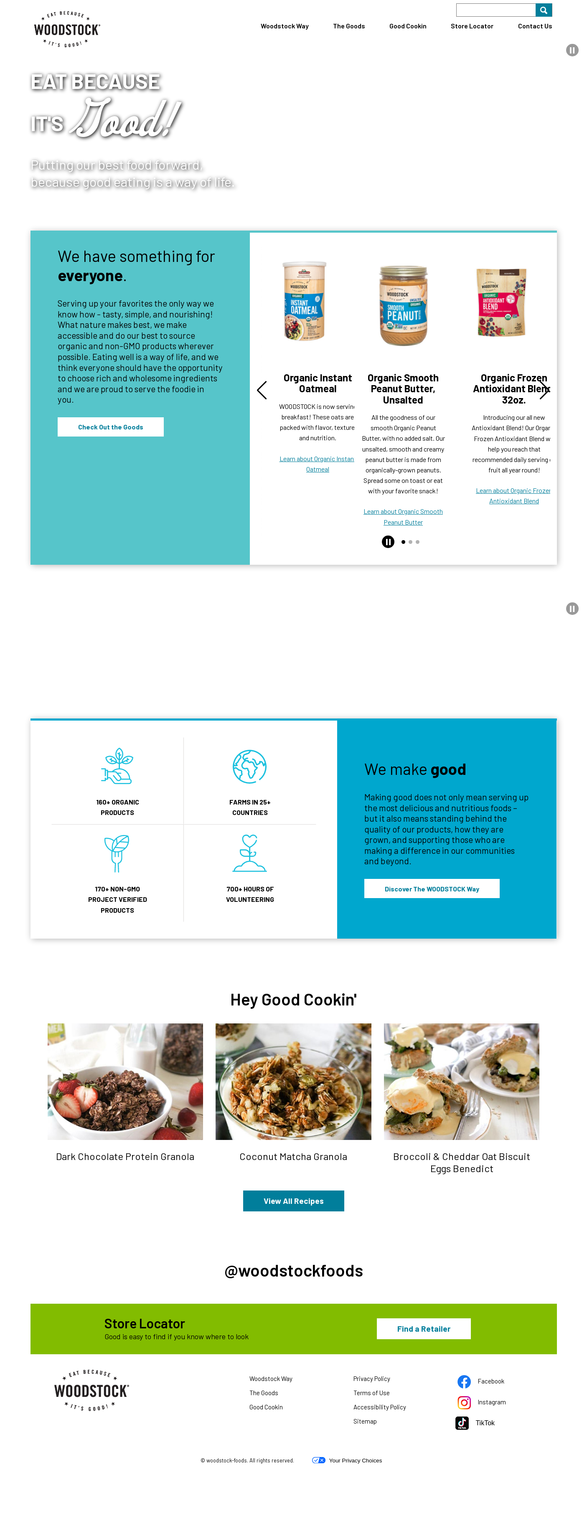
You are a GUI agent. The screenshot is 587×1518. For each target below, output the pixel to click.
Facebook (491, 1424)
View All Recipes (294, 1119)
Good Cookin (408, 26)
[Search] (504, 10)
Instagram (492, 1445)
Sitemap (365, 1463)
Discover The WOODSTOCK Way (432, 807)
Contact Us (535, 26)
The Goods (349, 26)
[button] (572, 50)
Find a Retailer (423, 1370)
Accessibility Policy (390, 1450)
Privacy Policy (382, 1422)
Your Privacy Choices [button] (347, 1502)
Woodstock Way (285, 26)
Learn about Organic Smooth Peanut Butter (403, 437)
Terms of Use (382, 1436)
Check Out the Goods (110, 427)
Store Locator (472, 26)
